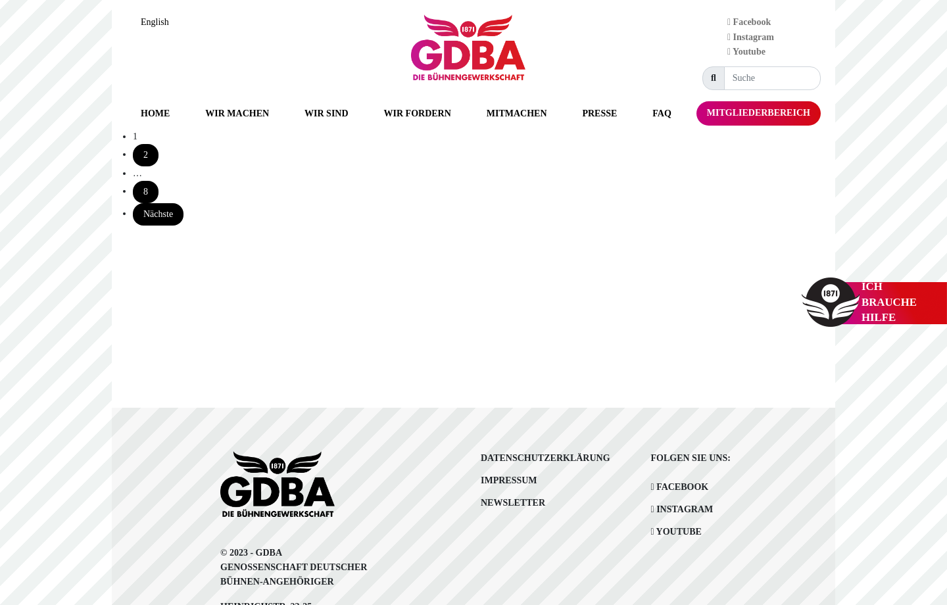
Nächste (158, 214)
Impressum (509, 480)
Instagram (750, 37)
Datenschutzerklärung (545, 458)
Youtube (746, 52)
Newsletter (513, 503)
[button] (237, 113)
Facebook (749, 22)
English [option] (155, 22)
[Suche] (772, 78)
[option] (158, 22)
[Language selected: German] (158, 22)
